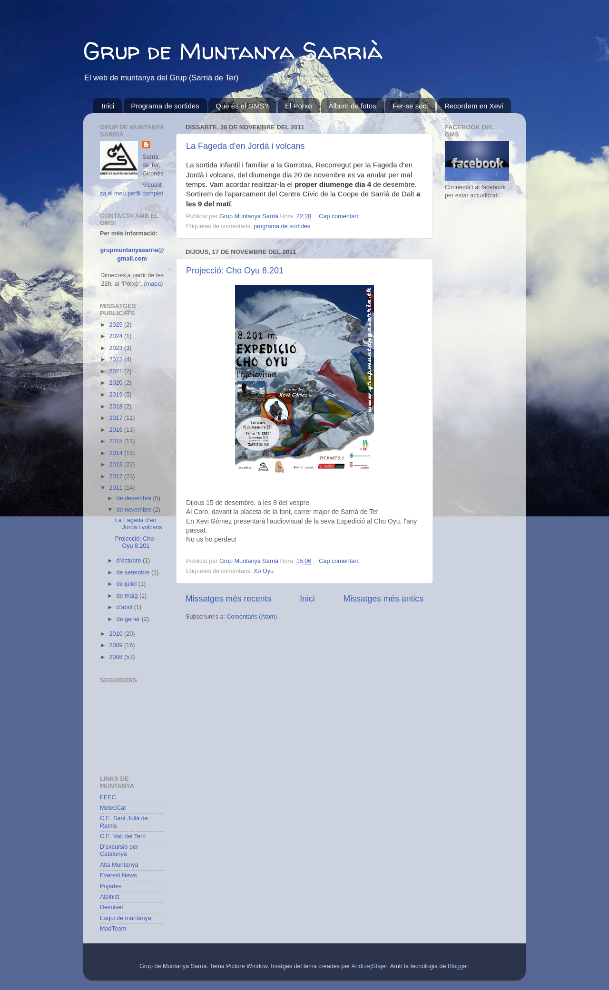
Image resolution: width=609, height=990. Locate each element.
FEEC (108, 797)
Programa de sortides (165, 106)
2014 (116, 453)
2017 (116, 418)
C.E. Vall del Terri (123, 836)
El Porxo (298, 106)
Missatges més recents (228, 598)
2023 (116, 348)
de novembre (135, 509)
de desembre (135, 498)
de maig (128, 595)
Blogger (458, 966)
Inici (108, 106)
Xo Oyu (264, 571)
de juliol (127, 584)
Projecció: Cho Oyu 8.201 (235, 270)
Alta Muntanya (119, 865)
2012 (116, 476)
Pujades (111, 886)
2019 (116, 394)
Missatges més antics (383, 598)
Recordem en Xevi (473, 106)
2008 (116, 657)
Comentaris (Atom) (251, 616)
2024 (116, 336)
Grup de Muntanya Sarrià (233, 50)
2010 (116, 634)
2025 (116, 324)
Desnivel (111, 907)
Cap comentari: (339, 216)
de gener (129, 619)
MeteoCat (113, 808)
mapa (153, 284)
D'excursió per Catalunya (119, 850)
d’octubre (130, 560)
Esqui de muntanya (125, 918)
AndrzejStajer (369, 966)
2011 (116, 488)
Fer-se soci (410, 106)
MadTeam (113, 928)
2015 (116, 441)
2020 (116, 382)
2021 (116, 371)
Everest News (118, 875)
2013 (116, 464)
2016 (116, 430)
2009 (116, 645)
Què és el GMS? (242, 106)
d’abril (125, 607)
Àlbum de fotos (352, 106)
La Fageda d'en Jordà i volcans (245, 146)
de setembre (134, 572)
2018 (116, 406)
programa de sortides (282, 226)
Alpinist (109, 896)
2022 (116, 359)
